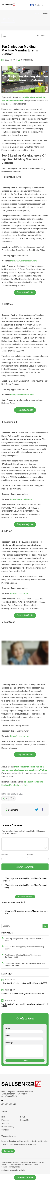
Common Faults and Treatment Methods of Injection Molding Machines (25, 964)
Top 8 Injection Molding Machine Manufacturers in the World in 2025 (24, 956)
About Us (5, 1123)
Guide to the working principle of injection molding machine (24, 948)
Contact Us (24, 1120)
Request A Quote (25, 292)
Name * (5, 854)
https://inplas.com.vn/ (19, 593)
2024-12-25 (10, 980)
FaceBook (43, 810)
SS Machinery (27, 60)
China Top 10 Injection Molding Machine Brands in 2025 (26, 912)
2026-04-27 (10, 990)
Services (5, 1130)
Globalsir (22, 1170)
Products (5, 1120)
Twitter (37, 810)
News (22, 1117)
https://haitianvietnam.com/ (22, 394)
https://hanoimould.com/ (21, 499)
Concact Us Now (25, 897)
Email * (31, 854)
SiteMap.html (16, 1165)
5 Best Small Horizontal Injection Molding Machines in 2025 (24, 983)
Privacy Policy (14, 1167)
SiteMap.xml (27, 1165)
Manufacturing (7, 1126)
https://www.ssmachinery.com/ (23, 261)
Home (4, 1117)
